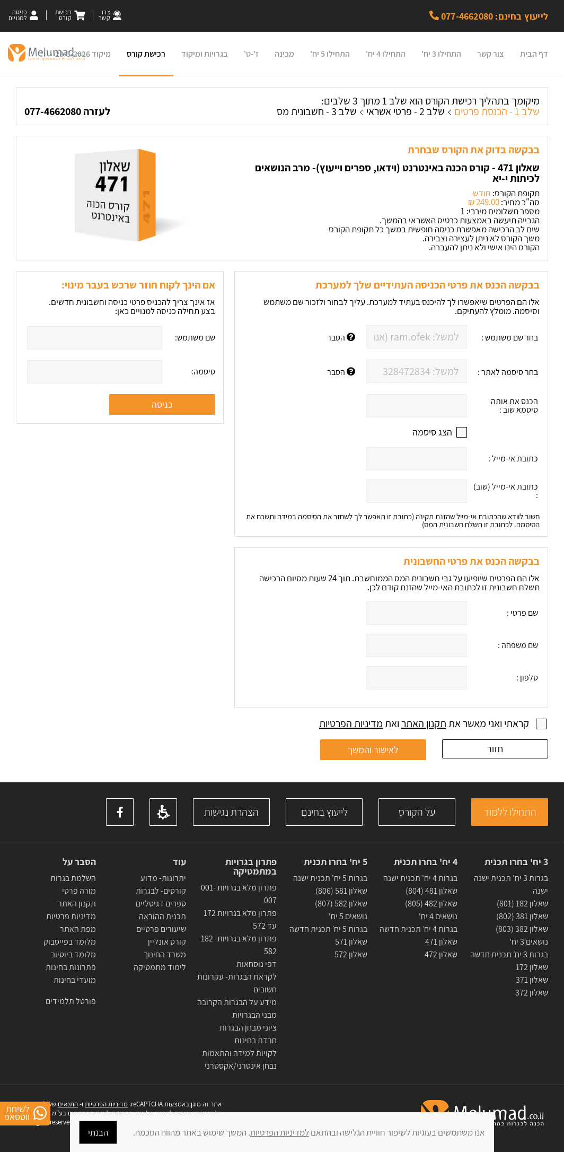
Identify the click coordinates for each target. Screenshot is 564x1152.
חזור (495, 749)
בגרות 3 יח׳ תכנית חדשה (509, 954)
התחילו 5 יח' (330, 53)
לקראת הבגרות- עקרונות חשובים (237, 983)
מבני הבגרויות (254, 1014)
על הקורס (417, 812)
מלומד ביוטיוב (73, 954)
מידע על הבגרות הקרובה (237, 1002)
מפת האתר (78, 929)
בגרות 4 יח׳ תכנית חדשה (418, 929)
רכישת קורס (146, 53)
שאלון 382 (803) (522, 929)
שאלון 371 (532, 979)
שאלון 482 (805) (431, 903)
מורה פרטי (78, 890)
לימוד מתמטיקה (160, 967)
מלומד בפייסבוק (69, 941)
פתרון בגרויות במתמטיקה (251, 866)
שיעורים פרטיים (161, 929)
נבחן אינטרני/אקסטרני (241, 1065)
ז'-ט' (251, 53)
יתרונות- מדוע (163, 878)
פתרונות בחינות (70, 967)
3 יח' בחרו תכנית (516, 862)
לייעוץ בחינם (324, 812)
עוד (178, 862)
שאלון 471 (441, 941)
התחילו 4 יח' (386, 53)
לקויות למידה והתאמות (239, 1053)
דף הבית (534, 53)
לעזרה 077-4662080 (67, 111)
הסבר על (79, 862)
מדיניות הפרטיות (351, 723)
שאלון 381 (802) (522, 916)
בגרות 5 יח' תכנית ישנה (330, 878)
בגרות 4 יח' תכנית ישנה (420, 878)
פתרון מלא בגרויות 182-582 (239, 945)
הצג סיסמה (432, 432)
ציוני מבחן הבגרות (248, 1027)
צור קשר (490, 53)
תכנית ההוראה (161, 916)
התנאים (68, 1104)
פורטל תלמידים (71, 1001)
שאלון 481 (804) (431, 890)
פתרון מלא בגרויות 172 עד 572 (239, 919)
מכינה (284, 53)
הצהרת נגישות (231, 812)
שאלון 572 (350, 954)
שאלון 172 (532, 967)
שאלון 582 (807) (341, 903)
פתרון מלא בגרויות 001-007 (239, 894)
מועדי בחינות (75, 979)
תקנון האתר (423, 723)
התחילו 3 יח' (441, 53)
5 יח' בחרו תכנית (335, 862)
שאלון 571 (351, 941)
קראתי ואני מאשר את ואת (425, 723)
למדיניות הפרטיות (279, 1132)
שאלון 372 (531, 992)
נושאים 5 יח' (348, 916)
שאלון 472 (441, 954)
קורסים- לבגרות (161, 890)
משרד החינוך (165, 954)
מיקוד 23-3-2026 (83, 53)
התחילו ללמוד (509, 812)
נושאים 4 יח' (438, 916)
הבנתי (98, 1132)
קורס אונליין (167, 941)
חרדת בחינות (255, 1040)
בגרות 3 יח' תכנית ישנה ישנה (511, 884)
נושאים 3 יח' (528, 941)
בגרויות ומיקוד (204, 53)
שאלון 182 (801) (522, 903)
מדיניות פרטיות (71, 916)
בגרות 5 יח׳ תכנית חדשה (328, 929)
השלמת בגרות (72, 878)
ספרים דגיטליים (161, 903)
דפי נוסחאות (256, 964)
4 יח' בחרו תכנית (425, 862)
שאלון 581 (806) (341, 890)
